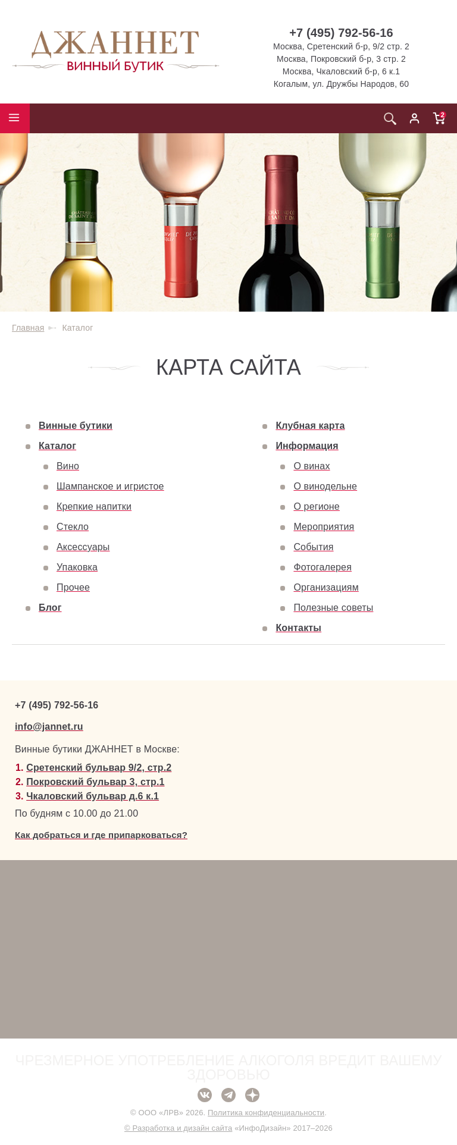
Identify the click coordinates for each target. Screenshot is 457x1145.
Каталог (57, 446)
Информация (307, 446)
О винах (311, 466)
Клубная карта (310, 426)
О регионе (316, 506)
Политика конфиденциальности (266, 1112)
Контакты (298, 628)
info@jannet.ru (49, 726)
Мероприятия (323, 527)
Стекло (73, 527)
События (313, 547)
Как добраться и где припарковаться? (101, 835)
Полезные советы (333, 608)
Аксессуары (83, 547)
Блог (50, 608)
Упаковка (77, 567)
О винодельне (325, 486)
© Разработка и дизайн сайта (178, 1128)
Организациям (325, 587)
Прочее (73, 587)
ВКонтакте (205, 1095)
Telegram (228, 1095)
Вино (68, 466)
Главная (28, 327)
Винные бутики (75, 426)
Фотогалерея (322, 567)
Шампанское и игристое (110, 486)
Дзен (252, 1095)
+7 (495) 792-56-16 (341, 32)
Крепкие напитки (94, 506)
